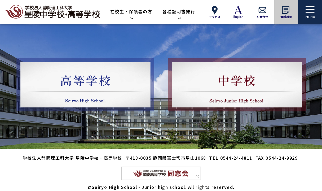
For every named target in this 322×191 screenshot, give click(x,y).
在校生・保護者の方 (131, 11)
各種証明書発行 (178, 11)
